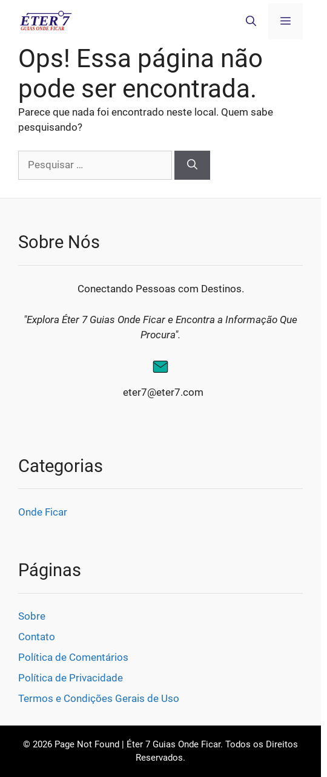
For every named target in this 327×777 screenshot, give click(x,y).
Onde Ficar (42, 512)
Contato (36, 637)
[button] (251, 21)
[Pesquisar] (192, 165)
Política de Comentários (73, 657)
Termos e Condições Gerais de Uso (98, 698)
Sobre (31, 616)
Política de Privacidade (70, 678)
